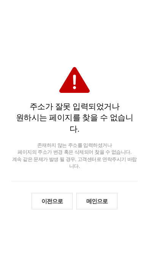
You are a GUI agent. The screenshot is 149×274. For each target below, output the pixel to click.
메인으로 (97, 201)
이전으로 (52, 201)
